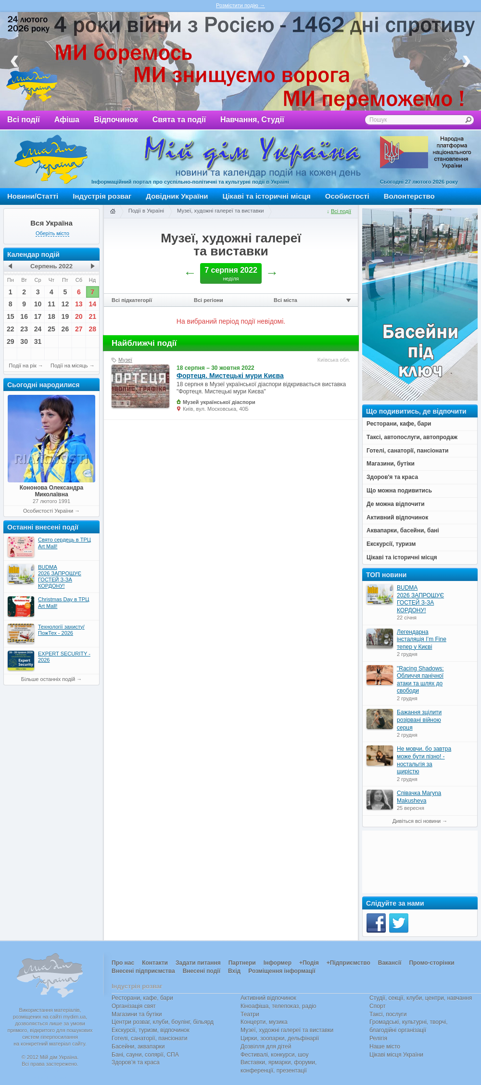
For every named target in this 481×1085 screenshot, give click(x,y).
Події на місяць (69, 365)
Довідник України (177, 196)
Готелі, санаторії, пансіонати (150, 1038)
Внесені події (201, 971)
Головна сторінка (112, 211)
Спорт (377, 1006)
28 (92, 329)
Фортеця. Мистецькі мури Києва (230, 375)
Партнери (242, 962)
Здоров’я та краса (136, 1062)
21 (92, 316)
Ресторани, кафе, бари (142, 998)
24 (38, 329)
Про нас (123, 962)
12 (65, 304)
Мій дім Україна (51, 159)
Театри (249, 1014)
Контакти (155, 962)
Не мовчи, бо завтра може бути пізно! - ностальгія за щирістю (424, 760)
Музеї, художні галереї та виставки (220, 211)
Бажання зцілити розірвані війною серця (419, 720)
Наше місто (384, 1046)
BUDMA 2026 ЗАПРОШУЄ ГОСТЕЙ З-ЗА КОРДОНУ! (420, 599)
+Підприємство (348, 962)
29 (10, 341)
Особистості (347, 196)
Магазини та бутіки (137, 1014)
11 (51, 304)
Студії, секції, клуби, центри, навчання (420, 998)
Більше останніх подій (48, 679)
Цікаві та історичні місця (267, 196)
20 (79, 316)
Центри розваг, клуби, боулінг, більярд (163, 1022)
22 (10, 329)
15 (10, 316)
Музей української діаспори (219, 402)
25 (51, 329)
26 (65, 329)
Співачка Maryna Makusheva (419, 797)
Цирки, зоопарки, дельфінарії (279, 1038)
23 (24, 329)
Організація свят (134, 1006)
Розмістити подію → (240, 5)
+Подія (309, 962)
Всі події (23, 119)
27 (79, 329)
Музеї (125, 360)
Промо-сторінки (431, 962)
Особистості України (48, 511)
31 (38, 341)
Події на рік (22, 365)
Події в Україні (146, 211)
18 (51, 316)
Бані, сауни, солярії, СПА (145, 1054)
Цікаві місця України (396, 1054)
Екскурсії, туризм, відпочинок (151, 1030)
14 (92, 304)
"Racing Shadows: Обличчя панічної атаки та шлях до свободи (420, 679)
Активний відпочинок (268, 998)
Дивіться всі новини (416, 821)
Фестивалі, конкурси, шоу (274, 1054)
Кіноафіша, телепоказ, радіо (278, 1006)
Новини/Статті (32, 196)
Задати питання (198, 962)
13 (79, 304)
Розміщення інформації (281, 971)
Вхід (234, 971)
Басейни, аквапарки (138, 1046)
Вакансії (390, 962)
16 (24, 316)
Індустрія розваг (102, 196)
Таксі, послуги (387, 1014)
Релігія (378, 1038)
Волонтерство (409, 196)
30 (24, 341)
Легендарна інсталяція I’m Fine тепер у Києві (421, 639)
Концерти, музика (264, 1022)
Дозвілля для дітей (265, 1046)
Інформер (277, 962)
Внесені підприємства (143, 971)
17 (38, 316)
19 (65, 316)
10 (38, 304)
